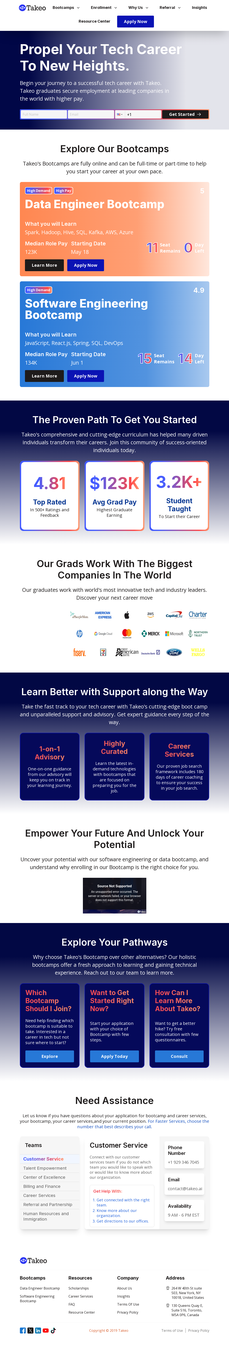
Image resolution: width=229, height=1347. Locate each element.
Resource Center (94, 21)
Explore (49, 1056)
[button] (120, 114)
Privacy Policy (198, 1330)
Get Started (185, 114)
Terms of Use (172, 1330)
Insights (199, 7)
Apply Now (135, 21)
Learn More (44, 265)
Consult (179, 1056)
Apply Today (114, 1056)
